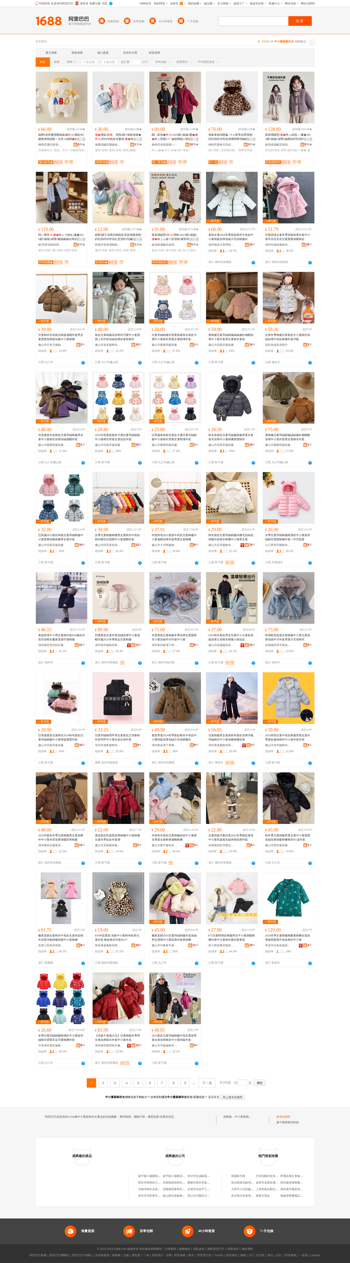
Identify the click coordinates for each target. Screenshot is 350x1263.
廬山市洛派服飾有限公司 (108, 344)
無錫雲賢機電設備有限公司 (297, 1195)
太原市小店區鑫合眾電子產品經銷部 (253, 1189)
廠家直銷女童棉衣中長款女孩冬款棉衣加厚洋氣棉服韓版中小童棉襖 (60, 937)
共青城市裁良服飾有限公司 (51, 1045)
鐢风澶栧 (115, 150)
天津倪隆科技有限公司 (270, 1176)
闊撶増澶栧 (245, 150)
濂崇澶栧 (101, 150)
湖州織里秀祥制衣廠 (51, 645)
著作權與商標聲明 (150, 1249)
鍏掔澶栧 (71, 250)
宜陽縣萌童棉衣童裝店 (177, 1189)
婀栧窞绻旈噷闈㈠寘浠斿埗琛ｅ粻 (164, 144)
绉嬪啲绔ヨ (45, 150)
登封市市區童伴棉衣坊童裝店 (156, 1195)
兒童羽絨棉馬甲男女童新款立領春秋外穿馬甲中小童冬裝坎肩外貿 (117, 737)
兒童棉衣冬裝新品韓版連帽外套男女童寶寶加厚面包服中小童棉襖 (60, 337)
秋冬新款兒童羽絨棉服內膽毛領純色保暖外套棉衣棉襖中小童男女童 (230, 537)
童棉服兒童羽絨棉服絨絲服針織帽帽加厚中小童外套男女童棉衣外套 (287, 437)
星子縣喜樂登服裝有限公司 (221, 945)
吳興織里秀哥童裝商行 (278, 645)
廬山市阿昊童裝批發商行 (108, 545)
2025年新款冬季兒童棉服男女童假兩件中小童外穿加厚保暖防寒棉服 (60, 837)
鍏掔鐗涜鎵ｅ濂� (293, 150)
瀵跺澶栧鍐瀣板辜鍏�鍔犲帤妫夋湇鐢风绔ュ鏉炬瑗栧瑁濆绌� (118, 137)
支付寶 (260, 1255)
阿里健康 (290, 1255)
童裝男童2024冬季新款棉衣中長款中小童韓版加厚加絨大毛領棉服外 (174, 737)
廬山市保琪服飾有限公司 (278, 745)
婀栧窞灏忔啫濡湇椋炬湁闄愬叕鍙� (51, 144)
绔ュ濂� (158, 150)
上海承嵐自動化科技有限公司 (274, 1189)
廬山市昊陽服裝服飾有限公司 (108, 845)
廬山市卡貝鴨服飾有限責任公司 (164, 545)
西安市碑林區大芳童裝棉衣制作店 (159, 1182)
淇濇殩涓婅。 (229, 150)
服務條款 (184, 1249)
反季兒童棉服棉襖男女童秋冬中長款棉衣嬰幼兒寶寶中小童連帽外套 (117, 537)
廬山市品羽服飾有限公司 (221, 545)
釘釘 (279, 1255)
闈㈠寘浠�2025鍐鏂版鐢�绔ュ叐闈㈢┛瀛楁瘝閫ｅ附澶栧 (175, 137)
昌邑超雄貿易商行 (276, 344)
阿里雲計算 (204, 1255)
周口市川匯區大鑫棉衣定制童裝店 (208, 1195)
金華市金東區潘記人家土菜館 (274, 1182)
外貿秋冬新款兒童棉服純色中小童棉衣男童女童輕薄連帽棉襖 (174, 837)
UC (251, 1255)
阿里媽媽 (179, 1255)
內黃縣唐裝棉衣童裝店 (177, 1182)
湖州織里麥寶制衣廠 (107, 1045)
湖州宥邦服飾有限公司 (108, 645)
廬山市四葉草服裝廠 (221, 344)
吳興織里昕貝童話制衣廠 (221, 845)
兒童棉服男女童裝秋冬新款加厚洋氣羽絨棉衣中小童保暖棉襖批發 (230, 737)
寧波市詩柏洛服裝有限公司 (278, 945)
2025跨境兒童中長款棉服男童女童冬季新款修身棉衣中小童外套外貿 (287, 737)
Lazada (315, 1255)
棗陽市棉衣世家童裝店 (201, 1182)
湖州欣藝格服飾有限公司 (278, 244)
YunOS (218, 1255)
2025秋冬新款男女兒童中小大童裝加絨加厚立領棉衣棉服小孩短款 (230, 637)
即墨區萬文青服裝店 (293, 1176)
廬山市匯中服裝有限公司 (164, 845)
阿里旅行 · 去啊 (161, 1255)
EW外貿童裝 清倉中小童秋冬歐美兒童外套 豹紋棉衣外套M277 (117, 937)
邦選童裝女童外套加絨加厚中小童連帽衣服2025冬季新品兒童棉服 (117, 637)
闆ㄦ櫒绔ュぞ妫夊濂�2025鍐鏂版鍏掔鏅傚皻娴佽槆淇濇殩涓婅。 (61, 237)
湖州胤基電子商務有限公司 (164, 745)
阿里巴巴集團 (38, 1255)
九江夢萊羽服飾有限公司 (278, 545)
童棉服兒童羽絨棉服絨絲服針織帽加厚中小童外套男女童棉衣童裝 (230, 337)
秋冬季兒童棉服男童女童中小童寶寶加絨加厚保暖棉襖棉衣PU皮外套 (287, 837)
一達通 (303, 1255)
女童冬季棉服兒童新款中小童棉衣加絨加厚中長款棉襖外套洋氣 (287, 337)
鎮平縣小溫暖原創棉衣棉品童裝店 (184, 1176)
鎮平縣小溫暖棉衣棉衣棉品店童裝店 (160, 1176)
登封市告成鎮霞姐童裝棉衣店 (205, 1176)
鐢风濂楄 (129, 150)
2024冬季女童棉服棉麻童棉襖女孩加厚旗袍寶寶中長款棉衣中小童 (287, 937)
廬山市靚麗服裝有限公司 (221, 645)
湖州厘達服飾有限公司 (221, 745)
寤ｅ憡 (251, 139)
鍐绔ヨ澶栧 (187, 250)
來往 (270, 1255)
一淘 (146, 1255)
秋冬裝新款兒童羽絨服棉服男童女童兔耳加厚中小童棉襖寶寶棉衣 (230, 437)
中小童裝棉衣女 (244, 1116)
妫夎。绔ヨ (61, 150)
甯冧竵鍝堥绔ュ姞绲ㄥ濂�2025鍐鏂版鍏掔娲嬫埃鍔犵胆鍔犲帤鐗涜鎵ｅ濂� (288, 137)
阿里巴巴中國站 (82, 1255)
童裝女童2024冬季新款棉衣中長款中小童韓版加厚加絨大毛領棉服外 (230, 237)
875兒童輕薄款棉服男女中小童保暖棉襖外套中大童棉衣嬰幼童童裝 (231, 937)
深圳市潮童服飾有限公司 (108, 745)
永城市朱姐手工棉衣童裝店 (204, 1189)
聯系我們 (233, 1249)
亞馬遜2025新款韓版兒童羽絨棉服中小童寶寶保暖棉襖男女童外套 (60, 537)
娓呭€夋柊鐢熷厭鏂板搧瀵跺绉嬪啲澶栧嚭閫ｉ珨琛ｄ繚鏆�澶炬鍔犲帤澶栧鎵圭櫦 (61, 137)
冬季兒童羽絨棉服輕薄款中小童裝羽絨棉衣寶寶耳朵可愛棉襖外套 (60, 1037)
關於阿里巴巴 (215, 1249)
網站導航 (247, 1249)
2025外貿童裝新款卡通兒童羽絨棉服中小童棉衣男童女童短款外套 (117, 437)
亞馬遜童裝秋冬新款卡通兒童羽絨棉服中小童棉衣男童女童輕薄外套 (174, 437)
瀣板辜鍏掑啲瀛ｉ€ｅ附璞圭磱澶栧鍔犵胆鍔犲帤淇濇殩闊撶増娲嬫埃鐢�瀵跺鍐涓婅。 (230, 137)
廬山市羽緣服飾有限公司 (164, 1045)
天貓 (126, 1255)
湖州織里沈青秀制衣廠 (221, 244)
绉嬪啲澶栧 (77, 150)
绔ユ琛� (171, 150)
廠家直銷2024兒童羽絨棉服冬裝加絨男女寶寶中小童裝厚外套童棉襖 (174, 937)
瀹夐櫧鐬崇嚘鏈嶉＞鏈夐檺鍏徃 (108, 144)
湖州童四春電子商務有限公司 (164, 645)
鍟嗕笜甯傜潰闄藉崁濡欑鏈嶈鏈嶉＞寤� (108, 244)
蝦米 (191, 1255)
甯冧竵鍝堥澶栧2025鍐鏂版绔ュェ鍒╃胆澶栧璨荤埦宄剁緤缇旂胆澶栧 (175, 237)
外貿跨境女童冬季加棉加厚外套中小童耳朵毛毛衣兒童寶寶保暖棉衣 (287, 237)
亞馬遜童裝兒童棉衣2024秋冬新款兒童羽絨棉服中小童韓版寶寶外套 (60, 737)
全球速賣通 (102, 1255)
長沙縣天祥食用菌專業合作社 (249, 1195)
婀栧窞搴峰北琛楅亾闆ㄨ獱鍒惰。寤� (221, 144)
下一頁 (207, 1083)
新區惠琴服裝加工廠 (293, 1189)
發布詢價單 (283, 1116)
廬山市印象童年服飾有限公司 (164, 945)
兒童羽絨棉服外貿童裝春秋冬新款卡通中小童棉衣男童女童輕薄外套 (174, 337)
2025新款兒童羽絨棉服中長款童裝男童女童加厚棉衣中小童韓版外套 (174, 1037)
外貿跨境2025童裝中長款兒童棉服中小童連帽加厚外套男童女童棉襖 (174, 537)
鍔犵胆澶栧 (272, 150)
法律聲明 (170, 1249)
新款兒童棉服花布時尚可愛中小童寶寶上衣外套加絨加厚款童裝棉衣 (117, 337)
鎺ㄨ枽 (81, 139)
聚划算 (136, 1255)
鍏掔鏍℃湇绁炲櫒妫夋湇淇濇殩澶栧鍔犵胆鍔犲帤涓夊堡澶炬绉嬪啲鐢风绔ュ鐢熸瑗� (118, 237)
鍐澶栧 (183, 150)
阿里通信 (231, 1255)
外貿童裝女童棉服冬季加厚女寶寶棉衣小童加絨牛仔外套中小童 (174, 637)
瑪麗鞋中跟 (238, 1176)
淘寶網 (116, 1255)
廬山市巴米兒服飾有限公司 (51, 344)
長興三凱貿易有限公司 (51, 945)
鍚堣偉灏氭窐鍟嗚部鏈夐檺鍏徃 (278, 144)
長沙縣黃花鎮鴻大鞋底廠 (246, 1182)
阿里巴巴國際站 (59, 1255)
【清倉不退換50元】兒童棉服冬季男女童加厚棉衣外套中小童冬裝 (117, 1037)
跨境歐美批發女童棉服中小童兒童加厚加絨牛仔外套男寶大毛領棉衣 (287, 637)
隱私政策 (199, 1249)
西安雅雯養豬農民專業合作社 (298, 1182)
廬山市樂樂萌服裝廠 (164, 344)
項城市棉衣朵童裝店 (150, 1189)
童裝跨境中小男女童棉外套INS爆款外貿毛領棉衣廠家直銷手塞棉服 (61, 637)
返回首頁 (213, 1097)
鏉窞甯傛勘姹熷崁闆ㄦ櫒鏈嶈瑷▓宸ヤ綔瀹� (51, 244)
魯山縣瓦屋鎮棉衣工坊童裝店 (181, 1195)
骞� (81, 144)
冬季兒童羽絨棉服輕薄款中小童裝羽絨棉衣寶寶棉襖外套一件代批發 (287, 537)
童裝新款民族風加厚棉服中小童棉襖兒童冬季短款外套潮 (117, 837)
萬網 (243, 1255)
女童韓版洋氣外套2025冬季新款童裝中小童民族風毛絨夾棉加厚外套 (230, 837)
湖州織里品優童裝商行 (51, 845)
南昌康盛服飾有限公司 (108, 945)
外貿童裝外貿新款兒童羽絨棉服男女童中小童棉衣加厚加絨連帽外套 (60, 437)
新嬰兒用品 (263, 1195)
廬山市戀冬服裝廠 (276, 845)
